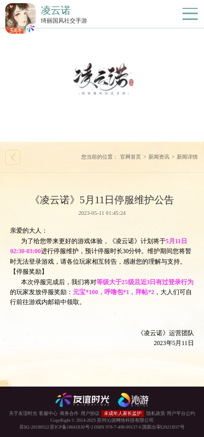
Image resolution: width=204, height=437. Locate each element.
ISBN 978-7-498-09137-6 (117, 427)
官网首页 (130, 157)
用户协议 (90, 413)
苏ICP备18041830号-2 (71, 427)
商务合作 (69, 413)
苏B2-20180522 (34, 427)
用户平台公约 (181, 413)
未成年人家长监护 (123, 413)
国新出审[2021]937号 (163, 427)
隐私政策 (155, 413)
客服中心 (48, 413)
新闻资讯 (158, 157)
